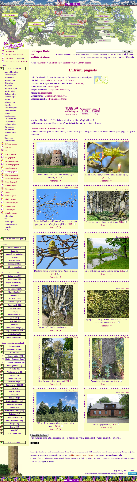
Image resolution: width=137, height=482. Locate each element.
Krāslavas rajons (11, 108)
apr (83, 114)
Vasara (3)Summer (96, 110)
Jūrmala (7, 105)
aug (96, 114)
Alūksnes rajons (10, 75)
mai (87, 114)
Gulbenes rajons (10, 94)
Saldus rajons (10, 141)
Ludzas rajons (10, 121)
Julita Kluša (73, 141)
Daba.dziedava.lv (16, 62)
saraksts (14, 55)
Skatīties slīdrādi (38, 129)
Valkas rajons (9, 222)
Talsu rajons (9, 216)
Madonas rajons (10, 124)
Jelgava (7, 99)
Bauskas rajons (10, 80)
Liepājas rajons (10, 116)
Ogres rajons (9, 127)
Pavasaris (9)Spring (85, 110)
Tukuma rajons (10, 219)
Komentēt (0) (55, 181)
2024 (66, 381)
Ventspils (8, 227)
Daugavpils (8, 86)
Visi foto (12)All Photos (71, 109)
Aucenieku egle (48, 80)
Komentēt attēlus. (56, 129)
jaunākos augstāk (71, 114)
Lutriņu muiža (45, 93)
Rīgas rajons (9, 138)
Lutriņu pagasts (85, 63)
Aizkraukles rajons (11, 72)
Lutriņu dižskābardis (65, 80)
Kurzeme (42, 63)
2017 (57, 177)
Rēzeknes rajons (10, 132)
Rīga (6, 135)
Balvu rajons (9, 77)
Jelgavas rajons (10, 102)
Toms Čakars (73, 337)
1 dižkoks (79, 83)
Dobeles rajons (10, 91)
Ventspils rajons (10, 230)
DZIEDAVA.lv (72, 4)
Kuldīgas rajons (10, 110)
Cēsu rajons (9, 83)
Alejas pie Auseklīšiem (59, 89)
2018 (53, 274)
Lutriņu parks (54, 86)
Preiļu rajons (9, 130)
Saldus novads (69, 63)
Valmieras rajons (11, 224)
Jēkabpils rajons (10, 97)
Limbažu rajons (10, 119)
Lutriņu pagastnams (58, 99)
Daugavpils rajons (11, 88)
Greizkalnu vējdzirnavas (55, 96)
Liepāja (7, 113)
